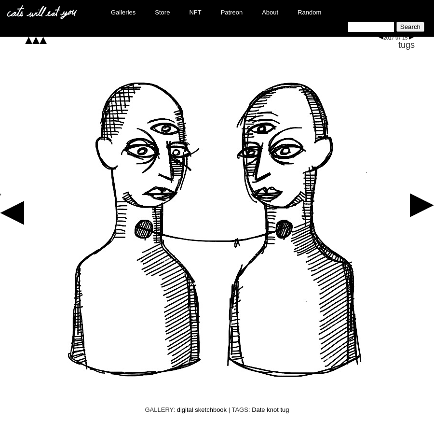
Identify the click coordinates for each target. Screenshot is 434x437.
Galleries (123, 12)
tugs (406, 45)
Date (258, 409)
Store (162, 12)
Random (309, 12)
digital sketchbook (202, 409)
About (270, 12)
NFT (195, 12)
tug (284, 409)
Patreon (232, 12)
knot (273, 409)
